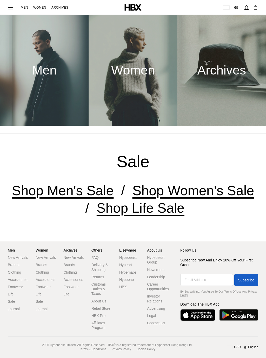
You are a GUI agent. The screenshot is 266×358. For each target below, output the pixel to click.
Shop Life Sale (140, 207)
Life (11, 294)
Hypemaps (128, 272)
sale (133, 161)
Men (24, 7)
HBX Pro (98, 316)
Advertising (156, 308)
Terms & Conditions (92, 349)
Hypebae (126, 280)
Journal (14, 309)
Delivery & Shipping (99, 267)
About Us (99, 301)
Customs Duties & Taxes (98, 289)
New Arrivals (18, 257)
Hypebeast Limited (63, 345)
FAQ (95, 257)
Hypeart (125, 265)
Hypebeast (128, 257)
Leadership (156, 277)
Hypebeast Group (155, 259)
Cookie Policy (146, 349)
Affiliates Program (98, 325)
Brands (13, 265)
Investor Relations (154, 298)
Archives (59, 7)
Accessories (17, 280)
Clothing (14, 272)
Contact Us (156, 323)
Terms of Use (232, 291)
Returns (97, 277)
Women (39, 7)
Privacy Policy (121, 349)
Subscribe (246, 280)
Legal (151, 316)
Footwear (15, 287)
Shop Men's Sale (63, 190)
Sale (11, 301)
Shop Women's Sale (193, 190)
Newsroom (155, 270)
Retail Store (100, 308)
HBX (123, 287)
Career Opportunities (158, 286)
